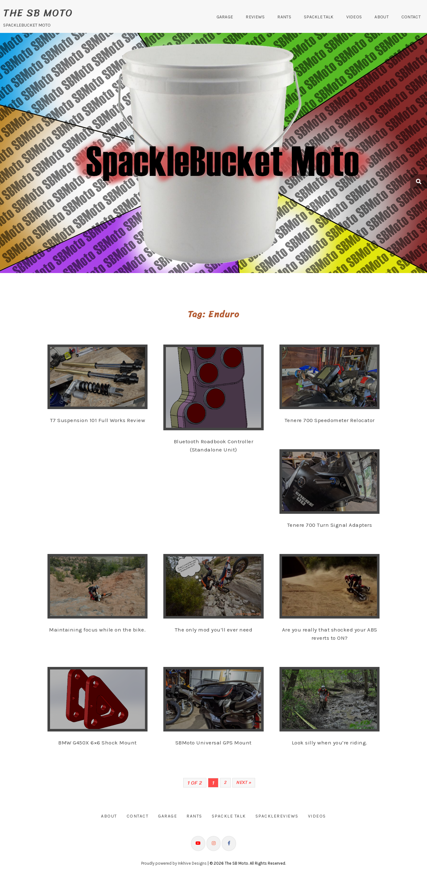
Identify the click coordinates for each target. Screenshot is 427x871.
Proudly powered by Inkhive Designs (174, 863)
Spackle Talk (319, 17)
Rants (284, 17)
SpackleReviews (276, 816)
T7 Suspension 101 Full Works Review (97, 420)
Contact (411, 17)
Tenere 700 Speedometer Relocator (330, 420)
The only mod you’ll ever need (214, 629)
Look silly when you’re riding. (329, 742)
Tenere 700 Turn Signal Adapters (329, 525)
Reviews (255, 17)
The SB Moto (38, 13)
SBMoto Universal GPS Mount (213, 742)
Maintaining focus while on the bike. (97, 629)
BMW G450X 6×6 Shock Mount (97, 742)
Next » (243, 783)
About (381, 17)
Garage (225, 17)
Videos (354, 17)
